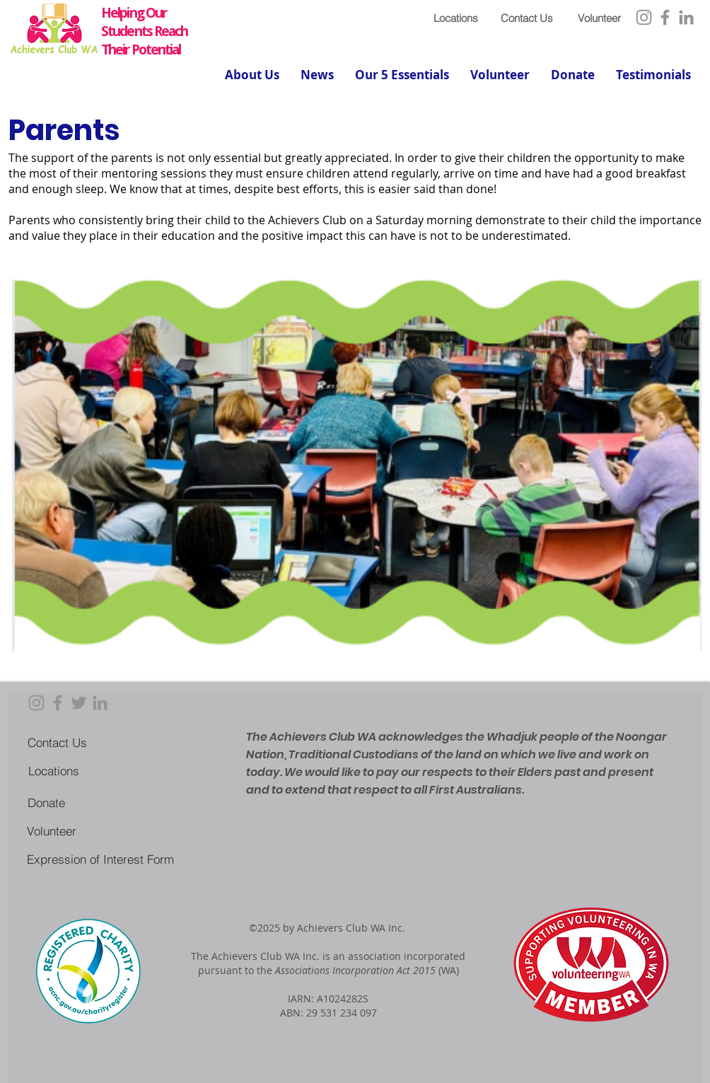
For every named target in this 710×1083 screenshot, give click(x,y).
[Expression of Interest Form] (100, 859)
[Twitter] (79, 703)
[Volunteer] (599, 18)
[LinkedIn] (686, 17)
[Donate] (46, 802)
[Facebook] (665, 17)
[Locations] (456, 18)
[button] (252, 75)
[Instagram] (644, 17)
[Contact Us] (526, 18)
